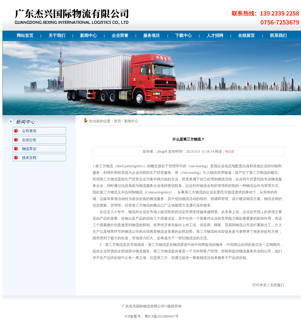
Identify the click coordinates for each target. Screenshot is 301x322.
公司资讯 (29, 131)
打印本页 (259, 285)
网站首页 (25, 35)
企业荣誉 (120, 35)
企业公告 (29, 140)
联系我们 (278, 35)
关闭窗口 (277, 285)
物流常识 (29, 149)
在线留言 (246, 35)
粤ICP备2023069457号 (162, 316)
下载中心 (183, 35)
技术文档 (29, 158)
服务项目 (151, 35)
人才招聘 (215, 35)
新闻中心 (88, 35)
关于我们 (57, 35)
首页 (117, 121)
